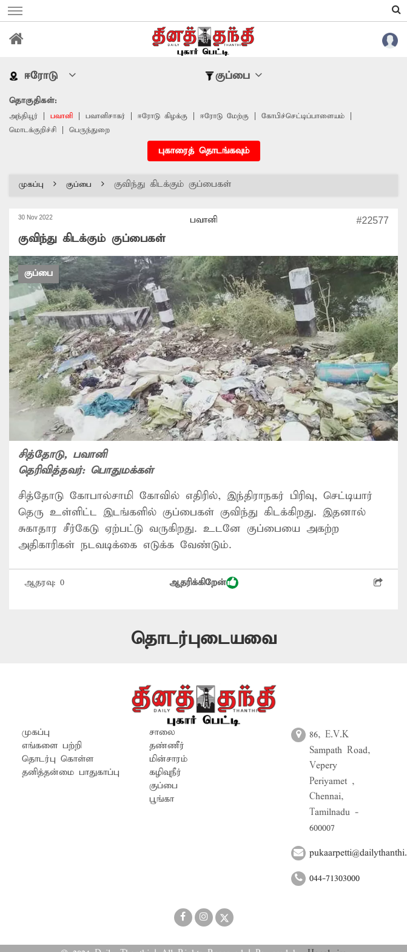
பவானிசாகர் (105, 116)
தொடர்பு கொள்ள (57, 759)
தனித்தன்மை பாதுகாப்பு (70, 772)
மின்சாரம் (168, 759)
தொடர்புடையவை (204, 639)
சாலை (162, 732)
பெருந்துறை (89, 130)
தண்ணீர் (166, 746)
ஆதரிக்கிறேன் (203, 583)
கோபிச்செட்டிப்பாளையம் (303, 116)
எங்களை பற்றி (52, 746)
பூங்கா (161, 799)
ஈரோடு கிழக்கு (162, 116)
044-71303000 (334, 878)
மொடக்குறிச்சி (32, 130)
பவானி (61, 116)
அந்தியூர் (23, 116)
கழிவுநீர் (165, 772)
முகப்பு (37, 184)
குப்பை (85, 184)
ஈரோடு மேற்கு (224, 116)
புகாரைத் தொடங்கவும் (203, 151)
